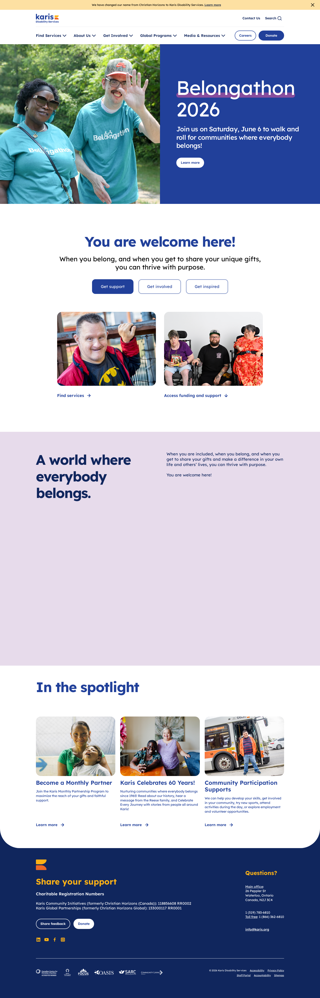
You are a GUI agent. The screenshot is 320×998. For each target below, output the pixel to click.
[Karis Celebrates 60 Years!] (160, 773)
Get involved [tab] (159, 286)
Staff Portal (244, 975)
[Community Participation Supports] (244, 773)
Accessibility (257, 970)
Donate (271, 35)
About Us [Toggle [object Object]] (85, 35)
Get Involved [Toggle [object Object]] (118, 35)
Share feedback (53, 924)
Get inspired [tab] (207, 286)
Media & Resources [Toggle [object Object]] (205, 35)
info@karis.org (257, 929)
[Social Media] (38, 939)
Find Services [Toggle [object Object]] (52, 35)
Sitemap (279, 975)
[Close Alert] (312, 4)
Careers (245, 35)
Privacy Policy (276, 970)
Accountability (262, 975)
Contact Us (251, 18)
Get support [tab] (113, 286)
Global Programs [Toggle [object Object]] (159, 35)
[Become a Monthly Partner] (75, 773)
